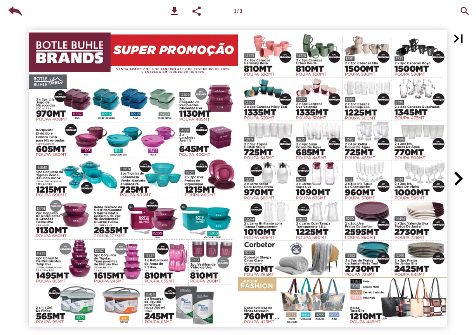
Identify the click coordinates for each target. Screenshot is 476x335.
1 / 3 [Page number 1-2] (238, 11)
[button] (174, 11)
